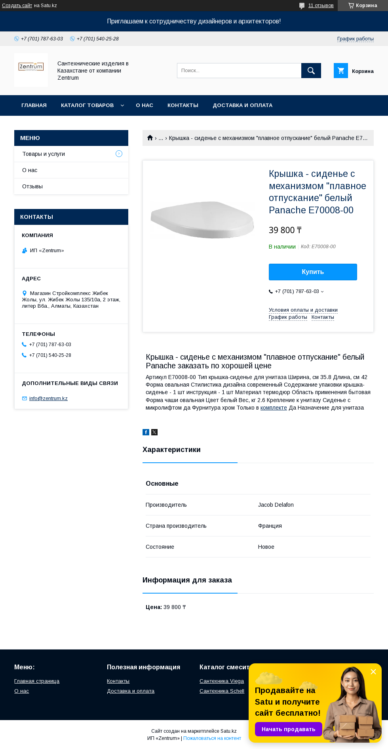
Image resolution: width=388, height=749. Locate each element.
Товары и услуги (43, 154)
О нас (144, 105)
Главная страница (36, 681)
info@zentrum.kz (48, 398)
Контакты (182, 105)
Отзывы (32, 186)
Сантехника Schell (222, 691)
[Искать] (311, 70)
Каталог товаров (87, 105)
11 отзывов (321, 5)
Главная (34, 105)
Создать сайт (17, 5)
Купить (313, 271)
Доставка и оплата (242, 105)
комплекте (274, 407)
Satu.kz (229, 731)
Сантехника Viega (222, 681)
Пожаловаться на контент (212, 738)
